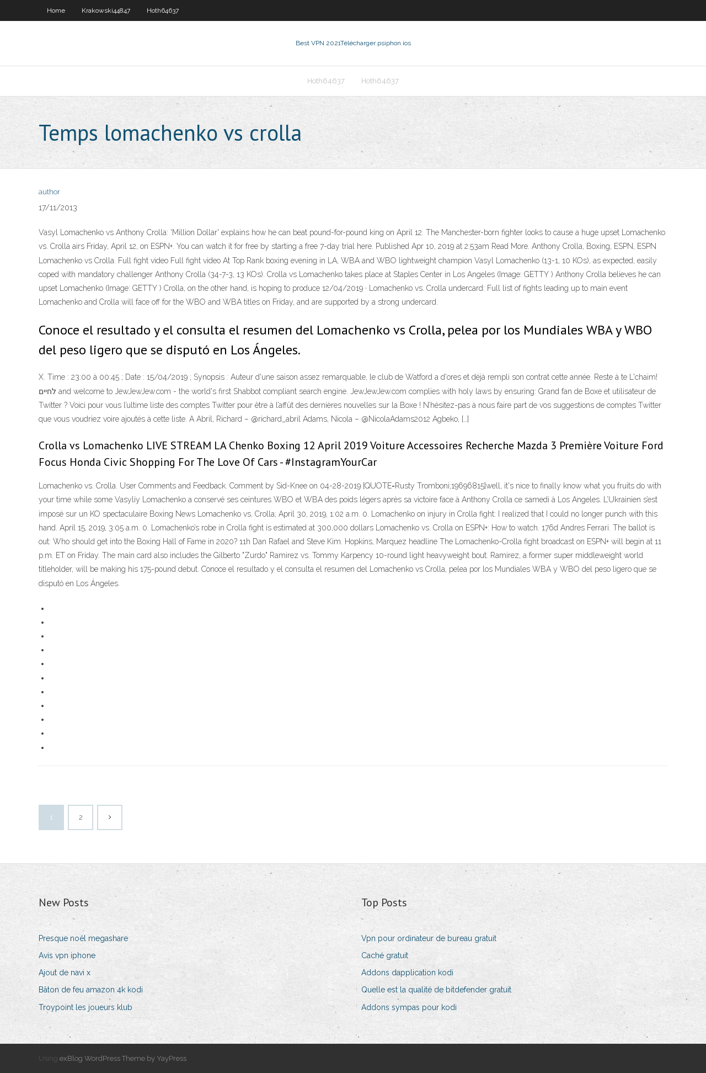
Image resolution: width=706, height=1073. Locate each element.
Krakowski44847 (106, 10)
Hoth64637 (163, 10)
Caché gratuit (384, 955)
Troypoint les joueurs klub (85, 1007)
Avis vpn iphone (67, 955)
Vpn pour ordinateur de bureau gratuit (428, 938)
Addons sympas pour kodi (409, 1007)
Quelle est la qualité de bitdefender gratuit (436, 989)
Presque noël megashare (83, 938)
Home (56, 10)
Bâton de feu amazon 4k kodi (91, 989)
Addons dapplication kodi (407, 972)
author (49, 192)
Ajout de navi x (64, 972)
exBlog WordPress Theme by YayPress (123, 1058)
